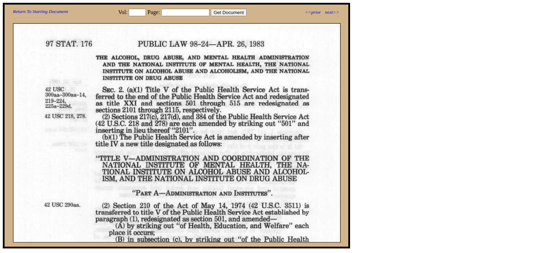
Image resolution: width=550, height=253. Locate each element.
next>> (332, 12)
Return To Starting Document (40, 11)
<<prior (313, 12)
